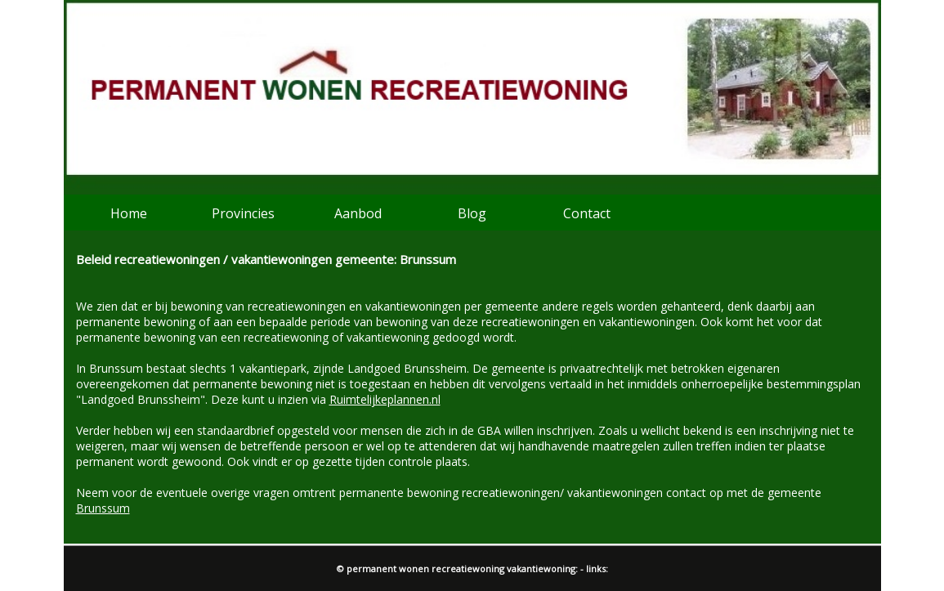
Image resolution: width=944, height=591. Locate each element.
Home (128, 213)
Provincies (243, 213)
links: (597, 568)
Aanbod (358, 213)
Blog (472, 213)
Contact (587, 213)
